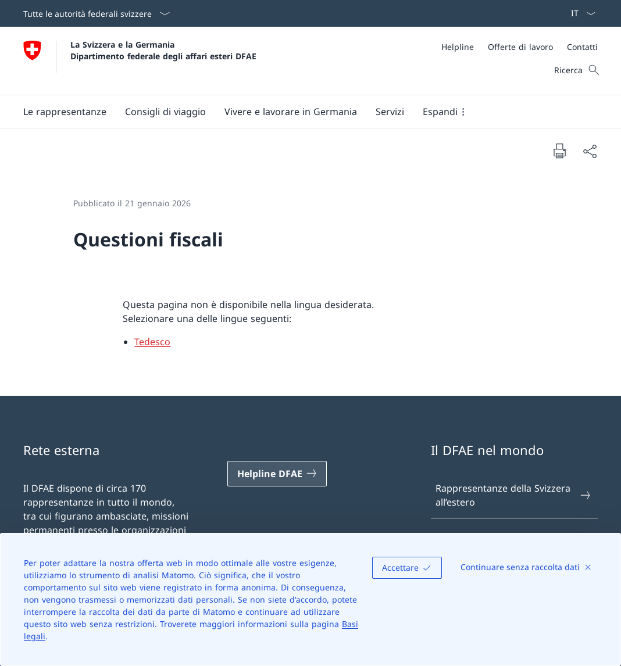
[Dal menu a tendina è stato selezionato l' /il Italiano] (579, 13)
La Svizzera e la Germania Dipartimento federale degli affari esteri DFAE (163, 50)
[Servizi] (389, 111)
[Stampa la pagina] (559, 150)
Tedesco (152, 341)
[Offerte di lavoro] (520, 47)
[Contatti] (582, 47)
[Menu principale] (301, 111)
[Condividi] (589, 151)
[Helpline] (457, 47)
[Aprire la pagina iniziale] (139, 61)
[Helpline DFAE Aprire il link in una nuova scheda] (277, 473)
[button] (65, 111)
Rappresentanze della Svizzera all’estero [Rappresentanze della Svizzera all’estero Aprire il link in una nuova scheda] (513, 495)
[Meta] (519, 47)
